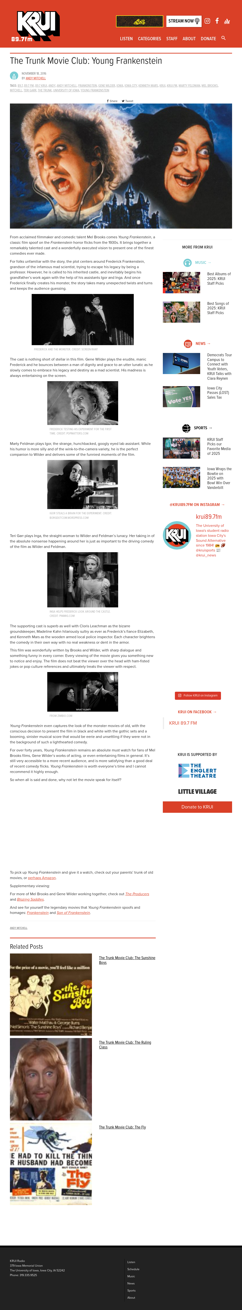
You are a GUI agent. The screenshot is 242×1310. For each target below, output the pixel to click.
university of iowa (66, 90)
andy (51, 86)
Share (111, 101)
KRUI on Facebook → (197, 712)
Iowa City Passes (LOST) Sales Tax (218, 393)
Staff (171, 39)
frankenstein (87, 86)
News (131, 1283)
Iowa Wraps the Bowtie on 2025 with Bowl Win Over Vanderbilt (219, 478)
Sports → (197, 428)
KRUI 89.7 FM (183, 723)
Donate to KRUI (197, 807)
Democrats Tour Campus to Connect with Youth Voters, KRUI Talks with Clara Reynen (219, 366)
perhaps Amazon (42, 878)
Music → (197, 263)
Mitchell (16, 90)
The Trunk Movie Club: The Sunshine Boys (127, 960)
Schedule (133, 1269)
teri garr (30, 90)
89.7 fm (29, 86)
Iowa (120, 86)
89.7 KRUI (41, 86)
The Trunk (45, 90)
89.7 (20, 86)
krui (162, 86)
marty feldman (189, 86)
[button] (223, 38)
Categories (149, 39)
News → (197, 344)
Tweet (127, 101)
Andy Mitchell (36, 78)
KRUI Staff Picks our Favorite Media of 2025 (219, 446)
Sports (131, 1290)
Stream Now (184, 21)
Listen (126, 39)
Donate (208, 39)
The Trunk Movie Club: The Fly (122, 1127)
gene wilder (106, 86)
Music (131, 1276)
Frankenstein (38, 912)
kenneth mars (148, 86)
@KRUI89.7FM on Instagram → (197, 505)
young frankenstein (95, 90)
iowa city (131, 86)
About (189, 39)
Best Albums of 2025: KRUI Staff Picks (219, 278)
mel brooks (210, 86)
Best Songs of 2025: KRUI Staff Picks (218, 308)
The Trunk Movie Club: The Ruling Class (125, 1045)
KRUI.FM (172, 86)
